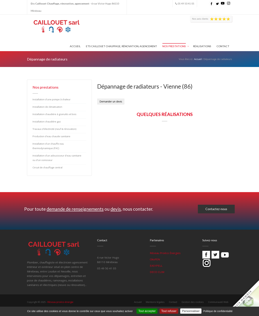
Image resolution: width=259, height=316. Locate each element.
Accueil (75, 46)
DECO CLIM (157, 272)
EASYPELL (156, 265)
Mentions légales (155, 302)
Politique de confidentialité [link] (218, 311)
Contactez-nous (216, 209)
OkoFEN (155, 259)
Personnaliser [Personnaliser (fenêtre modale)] (191, 311)
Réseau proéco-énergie (60, 302)
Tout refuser (168, 311)
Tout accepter (147, 311)
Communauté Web (218, 302)
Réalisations (202, 46)
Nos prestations (174, 46)
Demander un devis (110, 101)
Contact (223, 46)
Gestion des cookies (192, 302)
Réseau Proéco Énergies (165, 253)
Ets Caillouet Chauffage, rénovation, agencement (121, 46)
